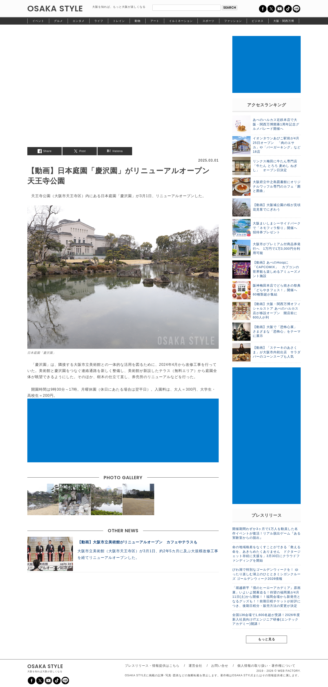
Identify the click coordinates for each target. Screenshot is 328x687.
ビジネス (258, 21)
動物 (138, 21)
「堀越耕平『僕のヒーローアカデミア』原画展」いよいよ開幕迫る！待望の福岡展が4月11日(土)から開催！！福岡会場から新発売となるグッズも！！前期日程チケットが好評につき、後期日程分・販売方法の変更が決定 (266, 596)
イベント (38, 21)
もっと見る (266, 639)
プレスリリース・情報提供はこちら (152, 665)
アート (154, 21)
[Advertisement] (123, 430)
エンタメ (79, 21)
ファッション (233, 21)
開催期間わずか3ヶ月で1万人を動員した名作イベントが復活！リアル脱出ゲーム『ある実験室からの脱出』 (266, 533)
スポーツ (208, 21)
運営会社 (195, 665)
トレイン (119, 21)
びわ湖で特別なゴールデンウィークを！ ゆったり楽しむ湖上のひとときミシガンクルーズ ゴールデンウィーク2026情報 (266, 574)
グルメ (58, 21)
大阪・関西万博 (283, 21)
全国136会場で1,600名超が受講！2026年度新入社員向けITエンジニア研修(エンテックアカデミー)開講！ (266, 619)
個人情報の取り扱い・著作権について (266, 665)
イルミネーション (181, 21)
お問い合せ (219, 665)
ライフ (98, 21)
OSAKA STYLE (55, 8)
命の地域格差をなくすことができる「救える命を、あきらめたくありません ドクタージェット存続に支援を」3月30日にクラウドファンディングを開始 (266, 553)
